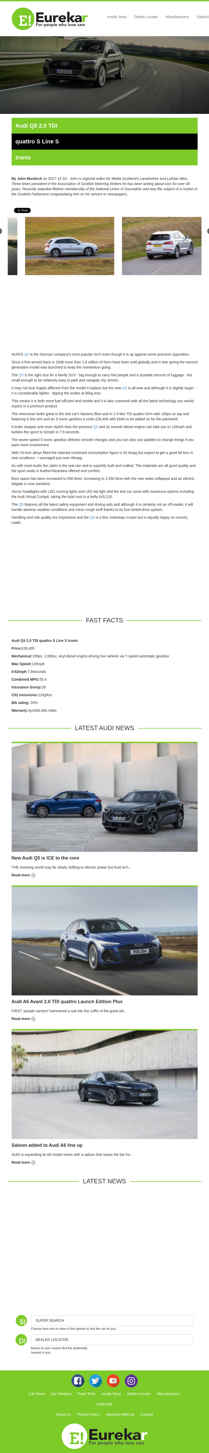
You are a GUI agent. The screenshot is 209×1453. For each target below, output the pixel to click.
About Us (63, 1414)
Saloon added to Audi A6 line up (47, 1145)
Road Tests (87, 1394)
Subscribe (104, 1404)
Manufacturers (177, 17)
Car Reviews (61, 1394)
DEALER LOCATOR (52, 1340)
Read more (23, 875)
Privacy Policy (88, 1414)
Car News (37, 1394)
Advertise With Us (120, 1414)
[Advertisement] (105, 315)
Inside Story (117, 17)
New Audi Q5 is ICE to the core (45, 858)
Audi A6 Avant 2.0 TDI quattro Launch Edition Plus (67, 1001)
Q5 (26, 354)
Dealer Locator (146, 17)
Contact (147, 1414)
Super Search (50, 1320)
